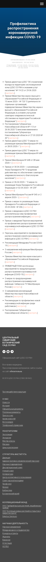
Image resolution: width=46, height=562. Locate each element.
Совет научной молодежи (12, 481)
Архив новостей (8, 419)
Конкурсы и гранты (10, 533)
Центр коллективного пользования (16, 477)
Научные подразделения (12, 464)
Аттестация (7, 543)
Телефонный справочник (12, 425)
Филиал (5, 487)
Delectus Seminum (9, 516)
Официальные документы (12, 409)
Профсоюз (6, 484)
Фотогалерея (7, 422)
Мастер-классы (8, 441)
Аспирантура (7, 474)
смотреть (10, 93)
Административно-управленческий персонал (20, 461)
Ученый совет (8, 471)
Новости (6, 402)
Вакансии (6, 540)
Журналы (6, 537)
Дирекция (6, 458)
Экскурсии (6, 438)
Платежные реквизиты (11, 412)
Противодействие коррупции (14, 392)
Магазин (5, 444)
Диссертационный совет (12, 467)
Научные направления (11, 527)
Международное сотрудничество (15, 530)
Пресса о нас (7, 415)
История (6, 406)
